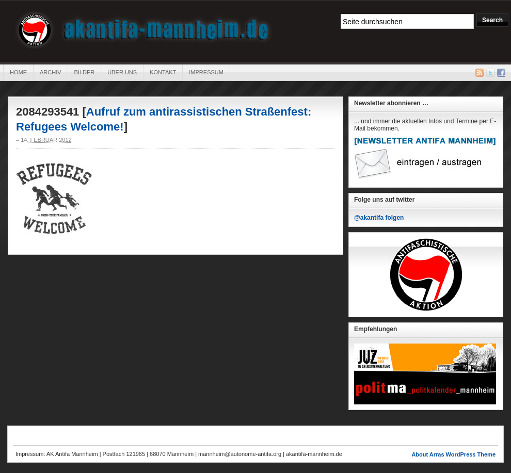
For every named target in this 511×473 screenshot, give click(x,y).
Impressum (206, 72)
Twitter (490, 73)
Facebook (501, 73)
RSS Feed (479, 73)
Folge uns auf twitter (384, 199)
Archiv (50, 72)
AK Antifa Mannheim (144, 29)
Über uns (122, 72)
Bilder (84, 72)
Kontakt (163, 72)
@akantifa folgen (379, 217)
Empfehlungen (375, 329)
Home (18, 72)
